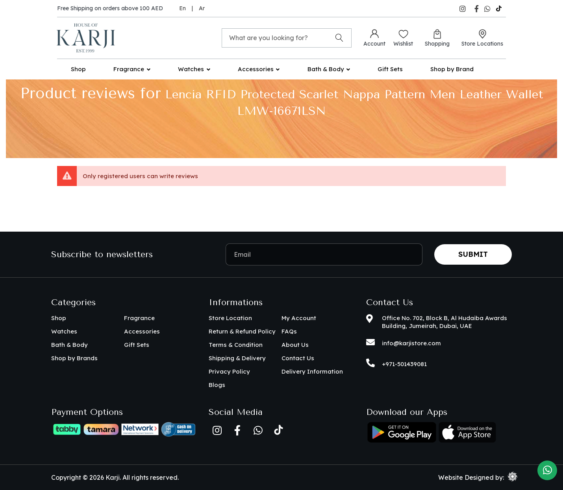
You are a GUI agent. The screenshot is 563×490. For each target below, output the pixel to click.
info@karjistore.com (411, 343)
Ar (202, 8)
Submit (473, 254)
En (182, 8)
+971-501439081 (404, 364)
